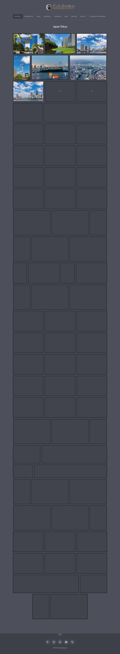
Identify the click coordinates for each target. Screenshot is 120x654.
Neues (38, 16)
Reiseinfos (47, 16)
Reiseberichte (28, 16)
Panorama (58, 16)
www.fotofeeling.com (62, 647)
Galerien (17, 16)
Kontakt (83, 16)
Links (66, 16)
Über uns (74, 16)
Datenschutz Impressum (98, 16)
